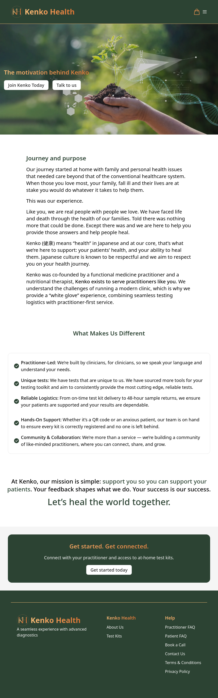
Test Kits (114, 636)
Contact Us (175, 653)
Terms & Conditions (183, 662)
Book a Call (175, 645)
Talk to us (67, 85)
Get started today (108, 570)
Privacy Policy (177, 671)
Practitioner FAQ (180, 627)
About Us (115, 627)
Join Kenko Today (26, 85)
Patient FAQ (176, 636)
